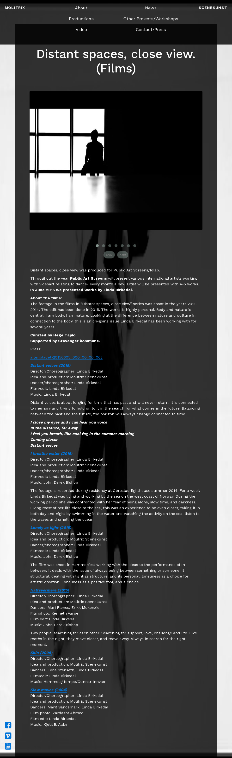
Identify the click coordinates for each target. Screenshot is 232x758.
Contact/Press (151, 29)
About (81, 7)
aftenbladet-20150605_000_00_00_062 (66, 357)
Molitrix (15, 7)
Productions (81, 18)
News (151, 7)
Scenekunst (213, 7)
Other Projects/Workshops (150, 18)
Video (81, 29)
